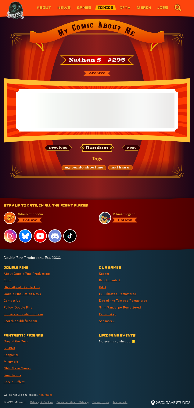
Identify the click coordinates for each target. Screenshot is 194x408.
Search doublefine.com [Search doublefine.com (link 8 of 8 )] (21, 320)
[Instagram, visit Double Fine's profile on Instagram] (10, 236)
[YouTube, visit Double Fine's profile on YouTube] (40, 236)
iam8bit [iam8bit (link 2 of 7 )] (10, 347)
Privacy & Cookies (42, 401)
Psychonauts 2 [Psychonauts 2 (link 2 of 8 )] (110, 280)
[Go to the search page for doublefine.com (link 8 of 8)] (177, 7)
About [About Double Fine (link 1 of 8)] (44, 7)
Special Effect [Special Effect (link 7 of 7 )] (14, 380)
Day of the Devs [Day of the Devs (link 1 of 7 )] (16, 341)
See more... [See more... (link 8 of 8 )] (107, 320)
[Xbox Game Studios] (170, 401)
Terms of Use (102, 401)
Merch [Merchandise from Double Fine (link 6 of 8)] (144, 7)
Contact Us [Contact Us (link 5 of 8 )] (12, 300)
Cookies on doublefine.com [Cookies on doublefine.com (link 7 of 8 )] (24, 314)
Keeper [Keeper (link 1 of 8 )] (104, 274)
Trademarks (122, 401)
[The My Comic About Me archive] (97, 73)
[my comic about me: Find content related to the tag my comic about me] (84, 167)
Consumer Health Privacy (74, 401)
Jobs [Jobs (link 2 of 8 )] (7, 280)
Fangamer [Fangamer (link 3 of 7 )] (11, 354)
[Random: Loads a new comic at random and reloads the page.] (97, 148)
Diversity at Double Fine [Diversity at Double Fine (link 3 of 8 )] (22, 287)
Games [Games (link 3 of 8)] (84, 7)
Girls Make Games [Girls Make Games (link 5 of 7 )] (17, 367)
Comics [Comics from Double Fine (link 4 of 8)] (105, 7)
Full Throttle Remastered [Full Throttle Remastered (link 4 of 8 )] (118, 294)
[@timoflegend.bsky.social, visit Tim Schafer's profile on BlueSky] (142, 218)
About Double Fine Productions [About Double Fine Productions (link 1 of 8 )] (27, 274)
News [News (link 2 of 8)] (64, 7)
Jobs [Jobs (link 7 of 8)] (162, 7)
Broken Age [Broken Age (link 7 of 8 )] (108, 314)
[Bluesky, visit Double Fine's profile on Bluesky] (25, 236)
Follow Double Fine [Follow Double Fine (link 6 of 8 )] (18, 307)
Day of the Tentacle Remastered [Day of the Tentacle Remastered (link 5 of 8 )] (123, 300)
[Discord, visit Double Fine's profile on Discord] (55, 236)
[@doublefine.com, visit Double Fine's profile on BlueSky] (47, 218)
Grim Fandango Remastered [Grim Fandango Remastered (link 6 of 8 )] (120, 307)
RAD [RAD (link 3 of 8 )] (102, 287)
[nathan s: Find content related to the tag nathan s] (120, 167)
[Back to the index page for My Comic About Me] (97, 36)
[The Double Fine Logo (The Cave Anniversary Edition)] (15, 10)
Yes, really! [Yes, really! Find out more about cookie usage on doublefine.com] (46, 393)
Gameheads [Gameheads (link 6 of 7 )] (12, 374)
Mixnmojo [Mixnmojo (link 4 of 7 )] (11, 361)
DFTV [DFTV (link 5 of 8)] (125, 7)
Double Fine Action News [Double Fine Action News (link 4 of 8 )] (22, 294)
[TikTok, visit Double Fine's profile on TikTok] (70, 236)
